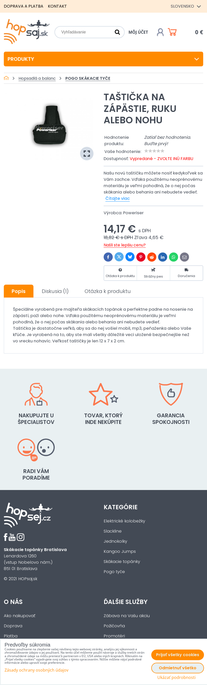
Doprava (13, 626)
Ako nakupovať (19, 616)
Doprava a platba (23, 6)
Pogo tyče (114, 572)
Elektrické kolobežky (124, 521)
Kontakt (57, 6)
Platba (10, 636)
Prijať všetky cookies (177, 655)
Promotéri (114, 636)
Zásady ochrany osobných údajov (36, 670)
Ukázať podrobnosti (176, 677)
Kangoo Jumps (120, 551)
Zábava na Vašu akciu (127, 616)
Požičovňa (114, 626)
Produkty (103, 59)
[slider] (154, 151)
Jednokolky (115, 541)
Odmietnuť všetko (177, 668)
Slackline (113, 531)
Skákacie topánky (122, 561)
